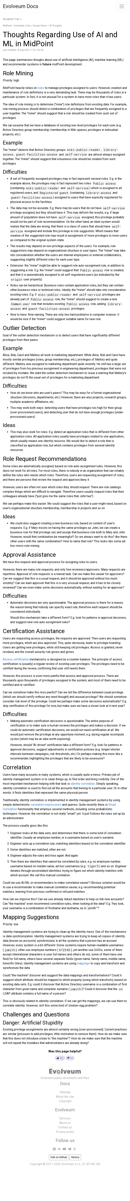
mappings (83, 963)
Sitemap (65, 1092)
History (75, 1157)
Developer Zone (22, 25)
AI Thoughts (55, 25)
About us (65, 1123)
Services (65, 1118)
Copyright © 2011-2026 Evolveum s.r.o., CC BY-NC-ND (65, 1164)
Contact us (65, 1127)
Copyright (65, 1101)
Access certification (16, 659)
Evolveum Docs (20, 6)
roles (41, 88)
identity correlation (83, 783)
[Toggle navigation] (122, 6)
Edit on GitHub (59, 1157)
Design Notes (40, 25)
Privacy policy (65, 1132)
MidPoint (7, 25)
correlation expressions (45, 804)
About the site (65, 1096)
